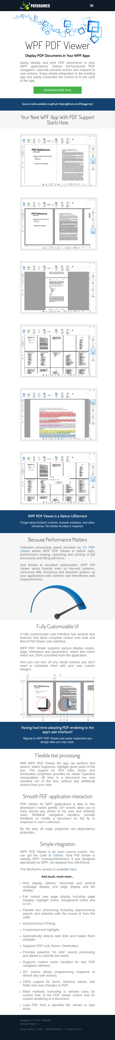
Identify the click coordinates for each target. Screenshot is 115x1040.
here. (73, 869)
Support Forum (73, 1029)
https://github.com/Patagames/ (75, 104)
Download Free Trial (57, 90)
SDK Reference (54, 1029)
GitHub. (58, 855)
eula (40, 1029)
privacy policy (27, 1029)
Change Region (29, 1023)
